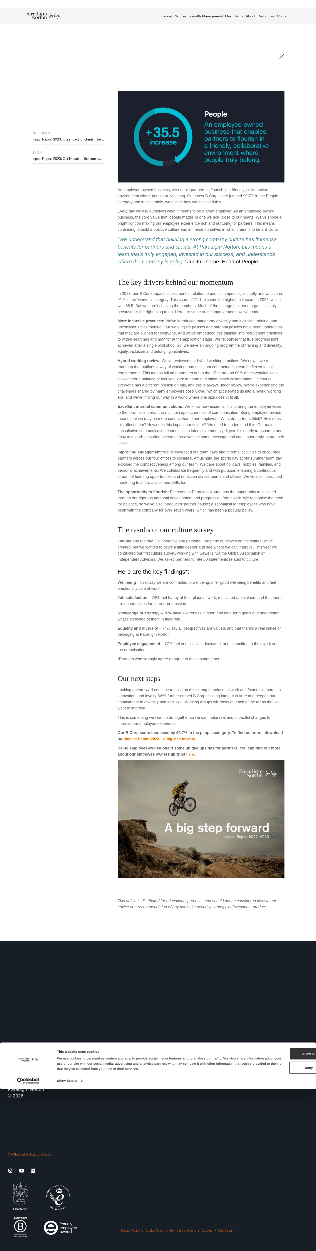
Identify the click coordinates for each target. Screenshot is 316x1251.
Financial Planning (173, 16)
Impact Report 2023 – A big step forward (162, 739)
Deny (280, 1229)
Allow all (279, 1215)
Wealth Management (206, 16)
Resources (265, 16)
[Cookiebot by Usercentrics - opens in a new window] (28, 1242)
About (250, 16)
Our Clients (234, 16)
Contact (283, 16)
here (190, 754)
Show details (67, 1242)
